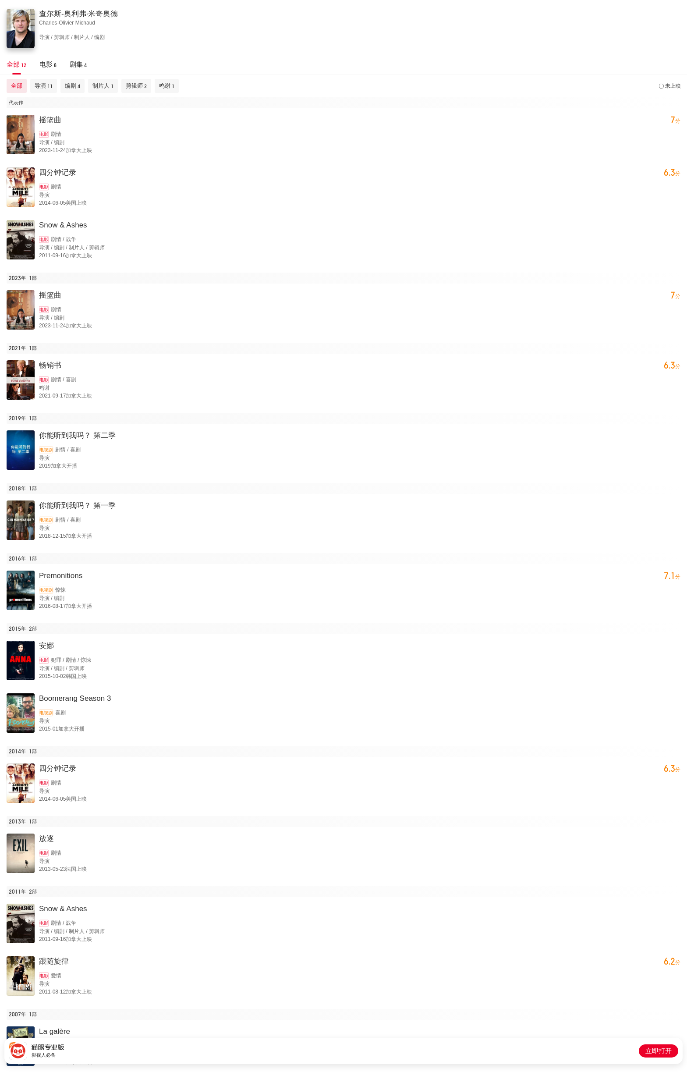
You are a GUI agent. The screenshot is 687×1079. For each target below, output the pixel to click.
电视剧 (46, 449)
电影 (43, 134)
